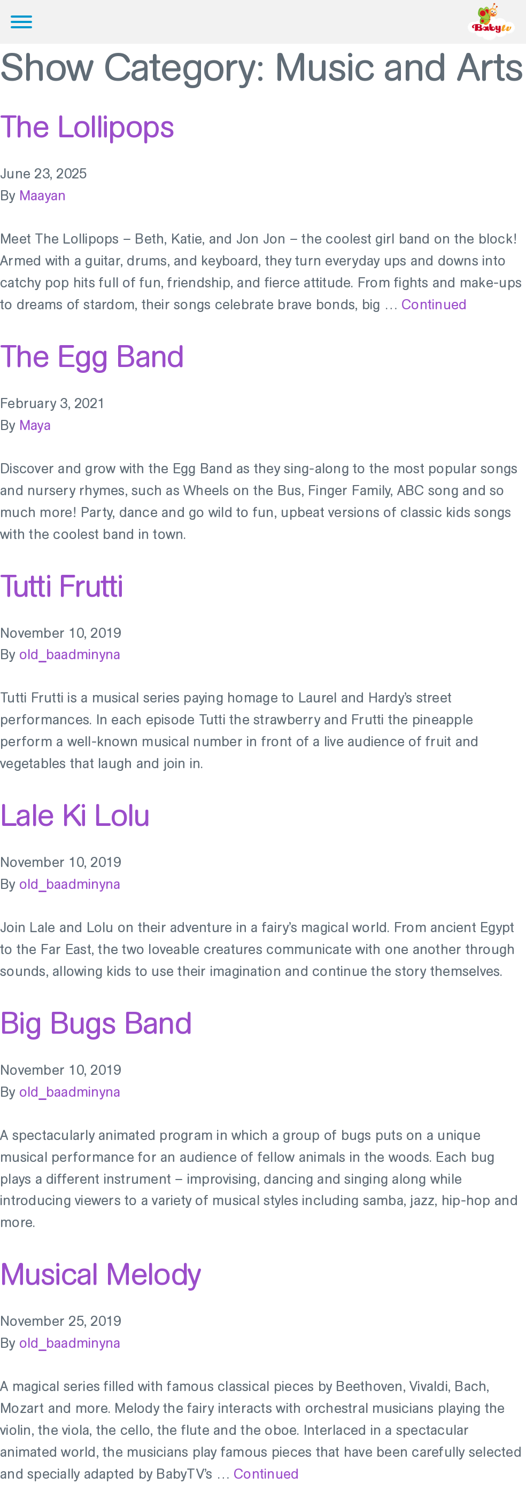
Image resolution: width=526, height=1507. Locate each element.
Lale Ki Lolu (75, 815)
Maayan (42, 196)
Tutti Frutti (61, 586)
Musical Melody (100, 1274)
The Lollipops (87, 126)
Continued (434, 305)
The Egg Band (92, 356)
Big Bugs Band (95, 1023)
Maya (35, 425)
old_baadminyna (70, 654)
